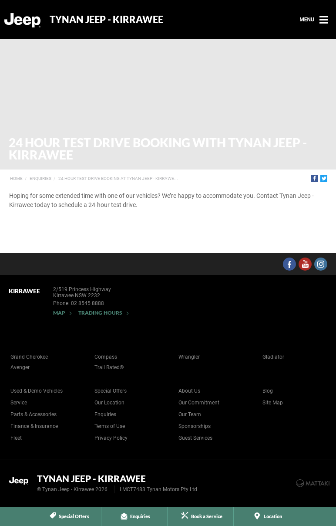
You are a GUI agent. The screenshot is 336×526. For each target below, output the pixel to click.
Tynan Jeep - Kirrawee (106, 19)
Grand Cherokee (29, 357)
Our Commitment (198, 403)
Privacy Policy (111, 438)
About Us (189, 391)
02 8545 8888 (87, 303)
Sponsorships (194, 426)
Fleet (16, 438)
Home (16, 178)
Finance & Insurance (34, 426)
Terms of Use (109, 426)
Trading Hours (100, 312)
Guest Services (195, 438)
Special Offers (110, 391)
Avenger (20, 367)
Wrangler (189, 357)
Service (18, 403)
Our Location (109, 403)
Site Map (272, 403)
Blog (267, 391)
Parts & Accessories (33, 414)
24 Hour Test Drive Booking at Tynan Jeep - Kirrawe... (118, 178)
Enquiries (40, 178)
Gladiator (273, 357)
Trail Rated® (109, 367)
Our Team (189, 414)
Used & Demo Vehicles (36, 391)
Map (59, 312)
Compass (105, 357)
